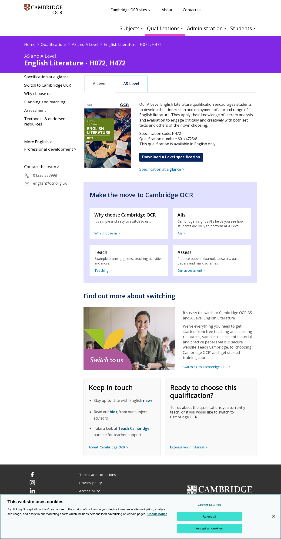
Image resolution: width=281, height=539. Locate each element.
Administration (205, 28)
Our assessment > (191, 270)
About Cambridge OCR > (108, 447)
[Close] (273, 516)
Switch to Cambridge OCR (47, 85)
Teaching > (103, 270)
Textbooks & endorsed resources (45, 121)
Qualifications (163, 28)
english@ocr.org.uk (50, 183)
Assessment (35, 110)
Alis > (181, 233)
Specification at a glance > (161, 169)
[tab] (99, 83)
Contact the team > (42, 166)
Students (241, 28)
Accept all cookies (209, 528)
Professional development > (50, 149)
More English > (38, 141)
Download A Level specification (171, 156)
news (148, 400)
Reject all (209, 516)
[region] (140, 516)
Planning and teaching (44, 102)
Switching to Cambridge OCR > (207, 367)
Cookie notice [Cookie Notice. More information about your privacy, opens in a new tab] (157, 514)
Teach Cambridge (134, 428)
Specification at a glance (46, 76)
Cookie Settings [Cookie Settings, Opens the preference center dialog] (209, 504)
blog (114, 411)
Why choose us (37, 93)
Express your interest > (189, 447)
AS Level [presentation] (131, 83)
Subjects (130, 28)
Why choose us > (107, 233)
